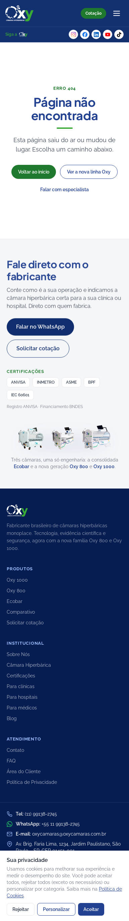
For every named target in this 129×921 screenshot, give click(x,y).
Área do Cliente (24, 771)
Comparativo (21, 612)
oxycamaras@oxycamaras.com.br (69, 834)
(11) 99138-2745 (41, 814)
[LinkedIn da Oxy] (96, 34)
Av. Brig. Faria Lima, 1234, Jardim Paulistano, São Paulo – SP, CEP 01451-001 (68, 847)
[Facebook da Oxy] (84, 34)
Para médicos (22, 707)
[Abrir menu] (117, 13)
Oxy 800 (79, 466)
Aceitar (91, 909)
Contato (15, 750)
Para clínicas (21, 686)
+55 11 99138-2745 (61, 824)
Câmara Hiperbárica (29, 665)
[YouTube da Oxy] (107, 34)
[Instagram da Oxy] (73, 34)
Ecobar (21, 466)
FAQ (11, 760)
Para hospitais (22, 697)
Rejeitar (20, 909)
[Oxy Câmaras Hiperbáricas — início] (19, 13)
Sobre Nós (18, 654)
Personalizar (56, 909)
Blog (12, 718)
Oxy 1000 (104, 466)
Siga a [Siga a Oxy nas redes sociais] (16, 34)
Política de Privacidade (32, 782)
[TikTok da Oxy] (119, 34)
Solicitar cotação (25, 622)
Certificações (21, 675)
